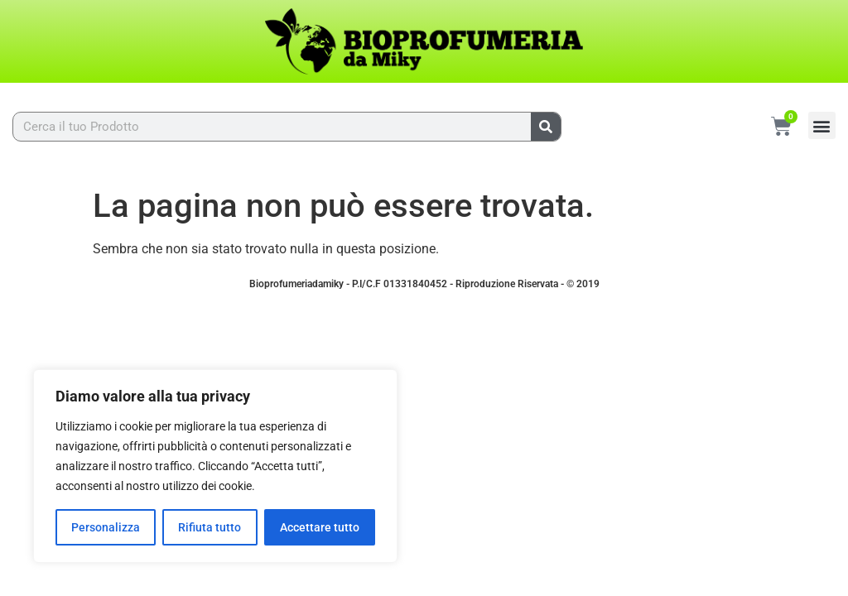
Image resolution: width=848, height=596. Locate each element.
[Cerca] (546, 127)
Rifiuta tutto (209, 527)
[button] (822, 125)
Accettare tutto (319, 527)
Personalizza (105, 527)
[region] (215, 466)
